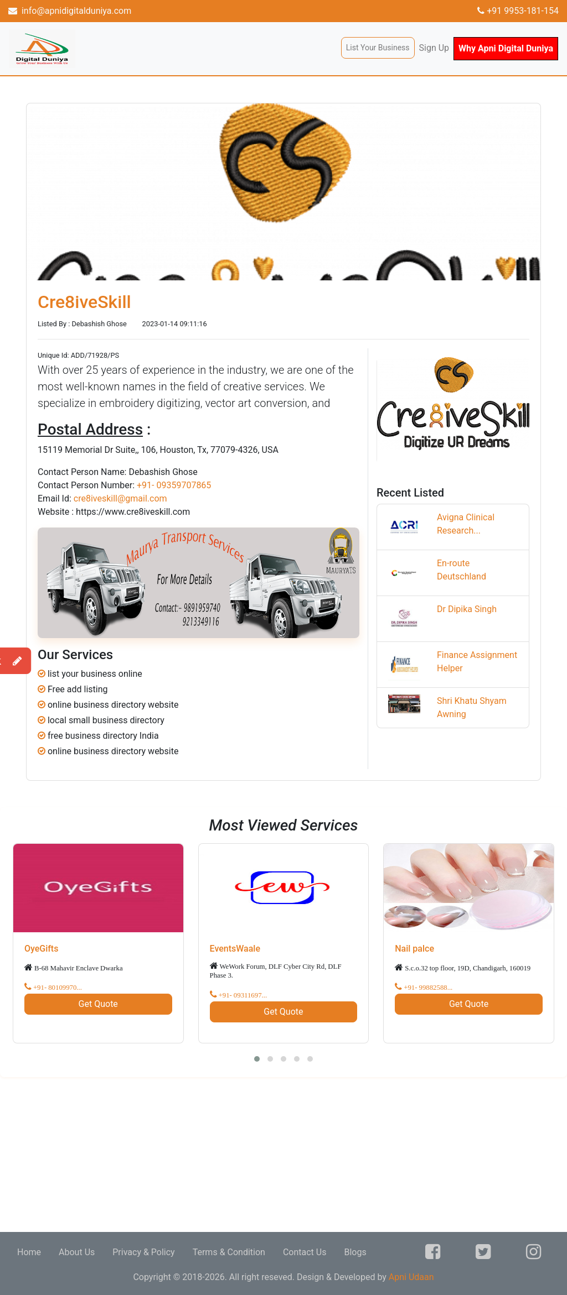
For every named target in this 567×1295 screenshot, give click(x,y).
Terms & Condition (229, 1252)
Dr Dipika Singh (467, 609)
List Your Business (378, 47)
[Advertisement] (283, 1154)
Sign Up (434, 48)
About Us (77, 1252)
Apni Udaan (411, 1277)
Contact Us (305, 1252)
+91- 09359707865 (174, 485)
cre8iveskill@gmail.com (120, 498)
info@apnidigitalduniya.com (69, 11)
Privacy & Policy (143, 1252)
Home (29, 1252)
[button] (257, 1058)
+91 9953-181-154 (518, 11)
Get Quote (98, 1004)
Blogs (355, 1252)
